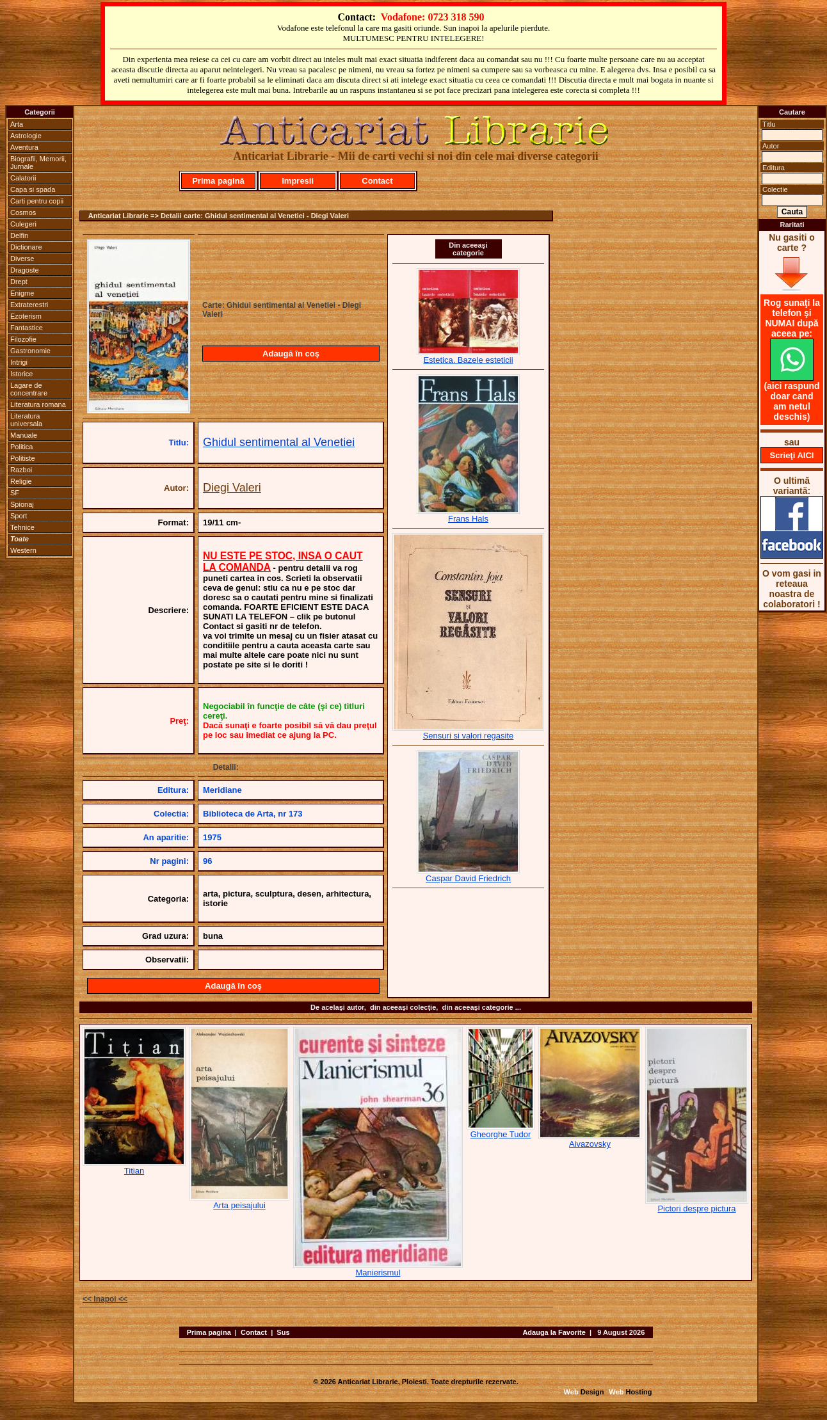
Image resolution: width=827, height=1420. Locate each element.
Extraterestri (29, 304)
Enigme (22, 293)
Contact (377, 181)
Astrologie (26, 136)
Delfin (19, 235)
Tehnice (22, 527)
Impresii (298, 181)
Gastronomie (30, 351)
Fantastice (26, 327)
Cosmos (23, 212)
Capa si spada (32, 189)
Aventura (24, 147)
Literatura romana (38, 404)
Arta (16, 124)
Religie (21, 481)
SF (14, 493)
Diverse (22, 258)
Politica (21, 447)
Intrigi (19, 362)
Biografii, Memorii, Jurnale (38, 162)
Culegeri (23, 224)
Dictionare (26, 247)
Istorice (21, 374)
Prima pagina (209, 1332)
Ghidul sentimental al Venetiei (279, 442)
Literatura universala (26, 419)
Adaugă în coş (290, 353)
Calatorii (23, 178)
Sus (283, 1332)
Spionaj (22, 504)
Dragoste (24, 270)
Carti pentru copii (36, 201)
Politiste (22, 458)
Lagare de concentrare (28, 389)
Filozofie (23, 339)
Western (23, 550)
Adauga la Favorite (553, 1332)
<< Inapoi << (105, 1299)
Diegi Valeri (232, 487)
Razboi (21, 470)
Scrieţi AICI (792, 455)
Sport (18, 516)
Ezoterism (26, 316)
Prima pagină (218, 181)
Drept (19, 281)
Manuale (23, 435)
